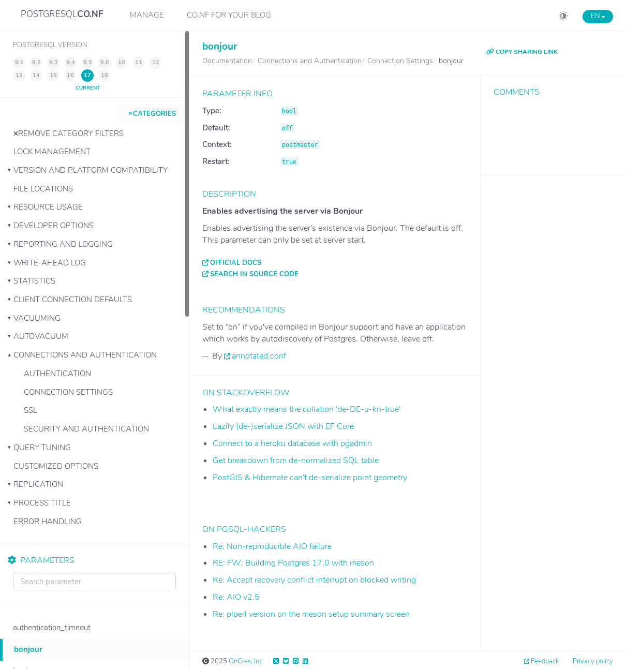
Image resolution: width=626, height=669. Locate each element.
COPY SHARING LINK (522, 52)
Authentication (57, 373)
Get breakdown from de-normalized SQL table (296, 460)
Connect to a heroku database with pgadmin (292, 443)
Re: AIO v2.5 (236, 597)
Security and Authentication (86, 429)
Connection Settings (68, 392)
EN (598, 16)
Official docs (235, 262)
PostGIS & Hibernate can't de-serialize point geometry (310, 477)
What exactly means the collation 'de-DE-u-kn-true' (306, 409)
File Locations (43, 189)
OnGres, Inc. (246, 661)
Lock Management (52, 151)
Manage (147, 15)
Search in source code (254, 274)
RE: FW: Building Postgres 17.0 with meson (293, 563)
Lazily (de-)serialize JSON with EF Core (283, 426)
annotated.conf (259, 356)
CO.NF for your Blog (229, 15)
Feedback (545, 661)
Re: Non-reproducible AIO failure (272, 546)
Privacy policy (593, 661)
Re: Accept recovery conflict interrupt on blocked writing (314, 580)
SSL (30, 410)
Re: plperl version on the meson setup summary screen (311, 614)
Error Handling (47, 521)
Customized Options (55, 466)
